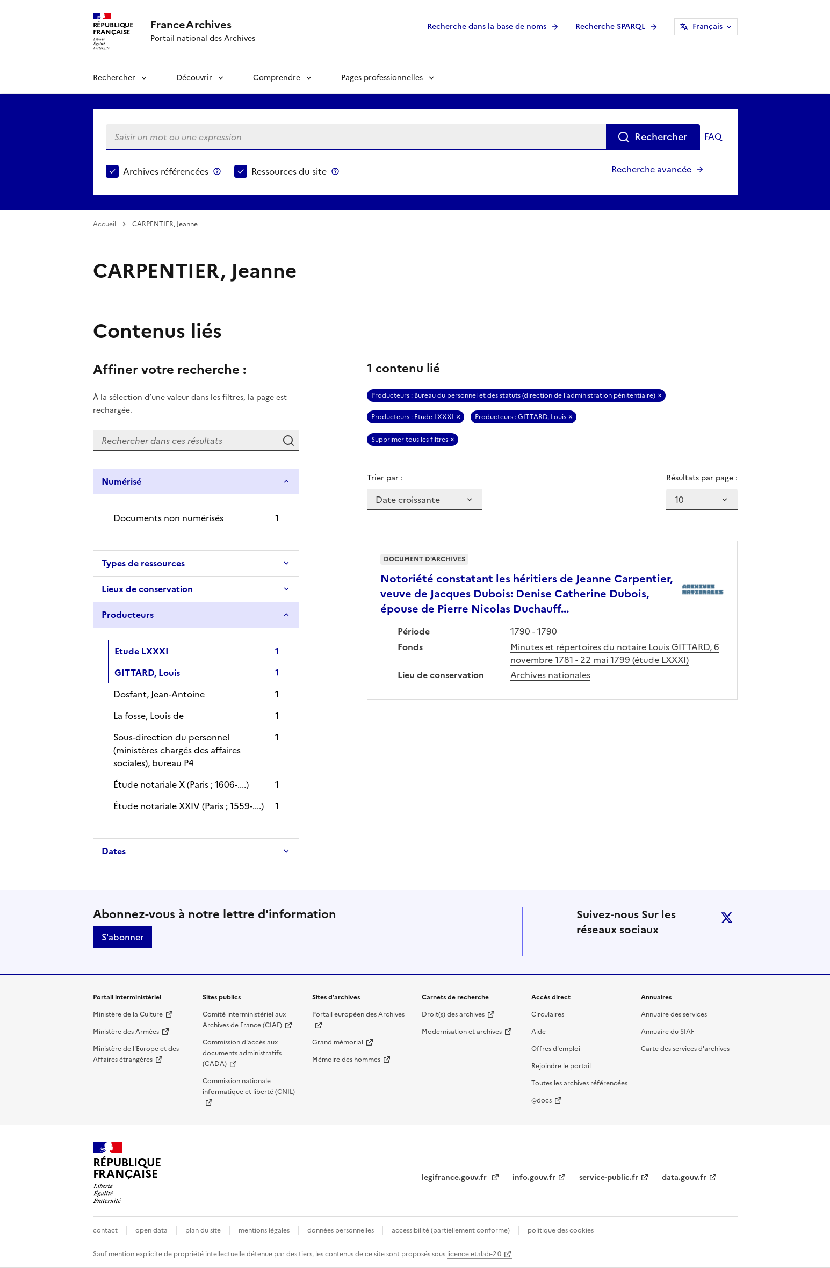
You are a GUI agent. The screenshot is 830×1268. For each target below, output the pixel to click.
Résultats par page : (702, 478)
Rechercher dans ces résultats (288, 440)
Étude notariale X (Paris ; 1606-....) (181, 784)
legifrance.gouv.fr (455, 1177)
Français (707, 26)
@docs (541, 1100)
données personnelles (340, 1230)
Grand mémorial (337, 1042)
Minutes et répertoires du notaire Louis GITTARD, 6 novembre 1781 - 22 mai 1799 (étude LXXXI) (614, 653)
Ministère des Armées (126, 1031)
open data (151, 1230)
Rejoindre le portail (561, 1066)
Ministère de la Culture (128, 1014)
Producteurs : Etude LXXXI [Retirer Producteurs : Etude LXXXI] (412, 417)
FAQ (712, 136)
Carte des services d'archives (685, 1049)
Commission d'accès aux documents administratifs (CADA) (242, 1053)
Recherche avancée (651, 169)
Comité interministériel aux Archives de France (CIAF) (244, 1020)
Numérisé (121, 481)
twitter (727, 917)
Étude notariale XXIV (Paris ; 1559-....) (188, 805)
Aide (538, 1031)
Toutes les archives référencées (579, 1083)
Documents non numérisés (168, 517)
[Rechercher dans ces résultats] (185, 440)
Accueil (104, 224)
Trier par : (385, 478)
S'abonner (122, 937)
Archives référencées (165, 171)
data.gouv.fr (684, 1177)
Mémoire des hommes (346, 1059)
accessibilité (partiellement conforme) (451, 1230)
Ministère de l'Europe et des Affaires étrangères (136, 1054)
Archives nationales (550, 674)
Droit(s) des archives (453, 1014)
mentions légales (264, 1230)
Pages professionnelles (382, 77)
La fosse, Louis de (148, 715)
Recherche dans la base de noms (486, 26)
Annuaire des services (674, 1014)
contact (105, 1230)
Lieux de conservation (147, 588)
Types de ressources (143, 563)
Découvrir (194, 77)
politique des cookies (561, 1230)
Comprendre (276, 77)
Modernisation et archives (462, 1031)
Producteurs (128, 614)
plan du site (203, 1230)
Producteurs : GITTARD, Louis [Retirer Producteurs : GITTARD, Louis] (520, 417)
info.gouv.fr (534, 1177)
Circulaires (547, 1014)
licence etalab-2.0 (474, 1254)
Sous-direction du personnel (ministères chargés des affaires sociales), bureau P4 (177, 750)
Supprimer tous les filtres (409, 439)
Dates (114, 851)
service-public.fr (608, 1177)
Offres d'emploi (555, 1049)
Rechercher (114, 77)
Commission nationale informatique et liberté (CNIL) (249, 1086)
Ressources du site (289, 171)
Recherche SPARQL (610, 26)
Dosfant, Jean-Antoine (159, 694)
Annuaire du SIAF (667, 1031)
